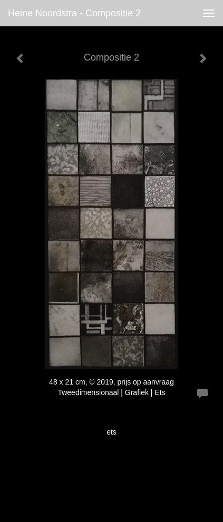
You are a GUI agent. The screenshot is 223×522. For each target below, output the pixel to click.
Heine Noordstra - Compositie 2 (74, 13)
